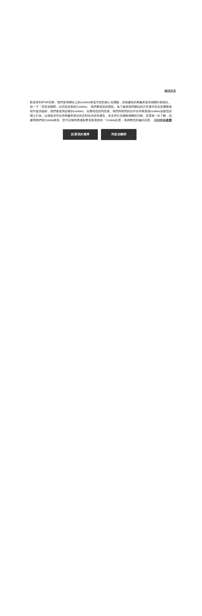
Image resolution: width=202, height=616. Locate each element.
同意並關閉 (119, 134)
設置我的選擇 (80, 134)
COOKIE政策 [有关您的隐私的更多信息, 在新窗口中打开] (163, 120)
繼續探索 (170, 90)
